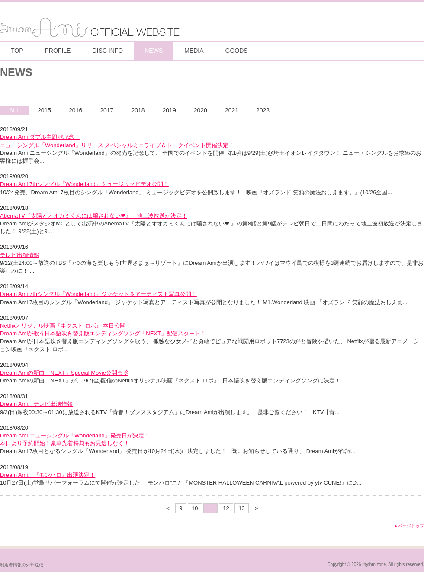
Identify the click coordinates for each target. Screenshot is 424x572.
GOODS (236, 50)
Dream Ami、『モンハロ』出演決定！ (47, 475)
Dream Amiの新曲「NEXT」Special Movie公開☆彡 (64, 373)
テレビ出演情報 (19, 255)
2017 (106, 110)
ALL (14, 110)
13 (241, 508)
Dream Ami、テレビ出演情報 (36, 404)
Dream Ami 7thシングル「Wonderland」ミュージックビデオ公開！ (84, 184)
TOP (17, 50)
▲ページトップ (409, 526)
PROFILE (58, 50)
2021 (231, 110)
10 (195, 508)
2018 (138, 110)
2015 (44, 110)
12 (226, 508)
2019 (169, 110)
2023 (263, 110)
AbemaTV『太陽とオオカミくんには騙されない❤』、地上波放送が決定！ (93, 215)
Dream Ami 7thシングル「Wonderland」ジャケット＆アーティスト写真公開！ (98, 294)
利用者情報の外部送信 (21, 564)
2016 (75, 110)
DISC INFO (107, 50)
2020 (200, 110)
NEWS (154, 50)
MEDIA (193, 50)
